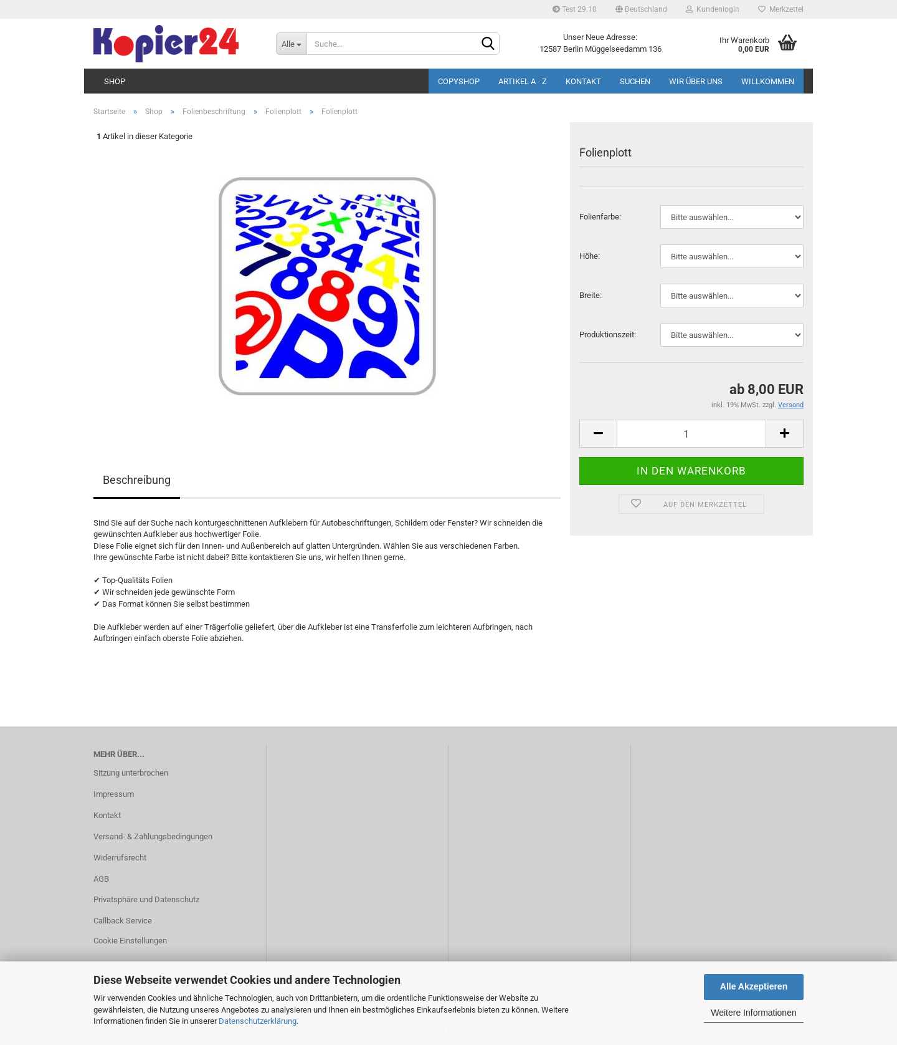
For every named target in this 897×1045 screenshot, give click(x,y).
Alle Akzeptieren (753, 986)
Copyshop (459, 81)
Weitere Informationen (753, 1013)
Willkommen (767, 81)
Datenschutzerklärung (258, 1021)
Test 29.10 (575, 9)
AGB (101, 879)
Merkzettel (781, 9)
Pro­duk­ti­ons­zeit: (607, 334)
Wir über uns (696, 81)
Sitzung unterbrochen (130, 773)
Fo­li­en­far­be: (600, 216)
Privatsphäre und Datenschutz (146, 899)
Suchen (635, 81)
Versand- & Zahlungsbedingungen (152, 836)
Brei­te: (590, 295)
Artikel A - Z (522, 81)
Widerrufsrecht (119, 857)
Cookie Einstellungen (130, 940)
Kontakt (583, 81)
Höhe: (589, 256)
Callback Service (122, 920)
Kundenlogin (712, 9)
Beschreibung (137, 479)
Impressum (113, 794)
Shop (114, 81)
